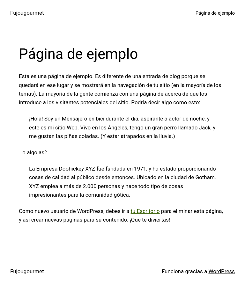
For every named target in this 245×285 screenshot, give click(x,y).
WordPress (221, 271)
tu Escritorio (145, 211)
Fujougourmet (27, 13)
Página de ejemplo (215, 13)
